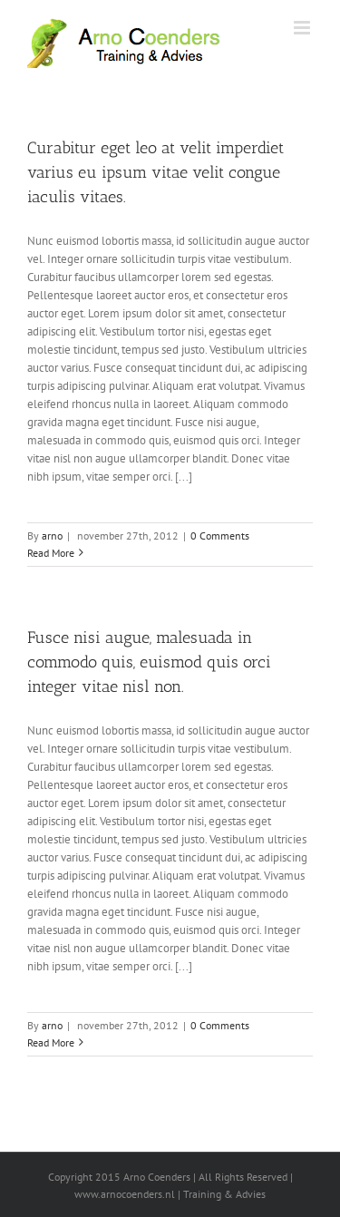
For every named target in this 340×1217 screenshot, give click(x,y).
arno (52, 535)
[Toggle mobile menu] (303, 27)
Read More (50, 553)
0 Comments (219, 535)
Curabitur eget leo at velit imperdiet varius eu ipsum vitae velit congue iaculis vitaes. (155, 172)
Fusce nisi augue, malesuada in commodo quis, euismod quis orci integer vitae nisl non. (149, 662)
